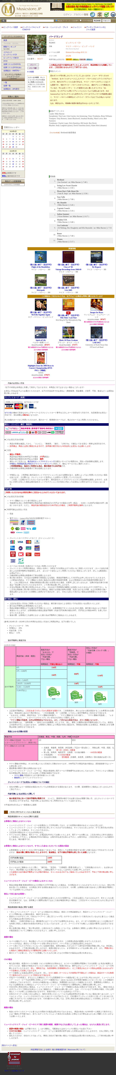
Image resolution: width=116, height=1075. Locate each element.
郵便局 (17, 778)
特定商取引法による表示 (41, 1050)
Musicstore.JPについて (76, 1050)
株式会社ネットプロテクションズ (41, 461)
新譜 (5, 40)
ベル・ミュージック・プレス (56, 27)
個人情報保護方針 (59, 1050)
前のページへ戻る (9, 1045)
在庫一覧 (7, 86)
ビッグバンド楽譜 (10, 27)
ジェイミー (77, 27)
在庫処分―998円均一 (12, 71)
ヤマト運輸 (18, 775)
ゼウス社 (8, 413)
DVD (5, 61)
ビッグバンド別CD (11, 58)
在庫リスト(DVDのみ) (12, 67)
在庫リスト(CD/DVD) (12, 64)
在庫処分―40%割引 (11, 89)
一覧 (5, 83)
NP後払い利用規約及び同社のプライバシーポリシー (31, 464)
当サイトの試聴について (14, 1071)
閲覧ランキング (9, 47)
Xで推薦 (30, 72)
